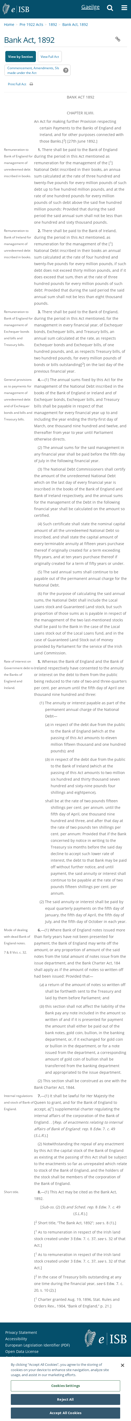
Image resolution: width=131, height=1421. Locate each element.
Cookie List (14, 1357)
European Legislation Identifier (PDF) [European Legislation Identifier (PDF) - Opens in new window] (37, 1345)
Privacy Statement (21, 1332)
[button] (110, 9)
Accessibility (16, 1338)
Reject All (65, 1401)
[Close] (122, 1367)
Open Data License (22, 1351)
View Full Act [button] (50, 56)
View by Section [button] (20, 56)
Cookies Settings (65, 1387)
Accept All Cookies (65, 1414)
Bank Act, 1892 (75, 24)
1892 (53, 24)
